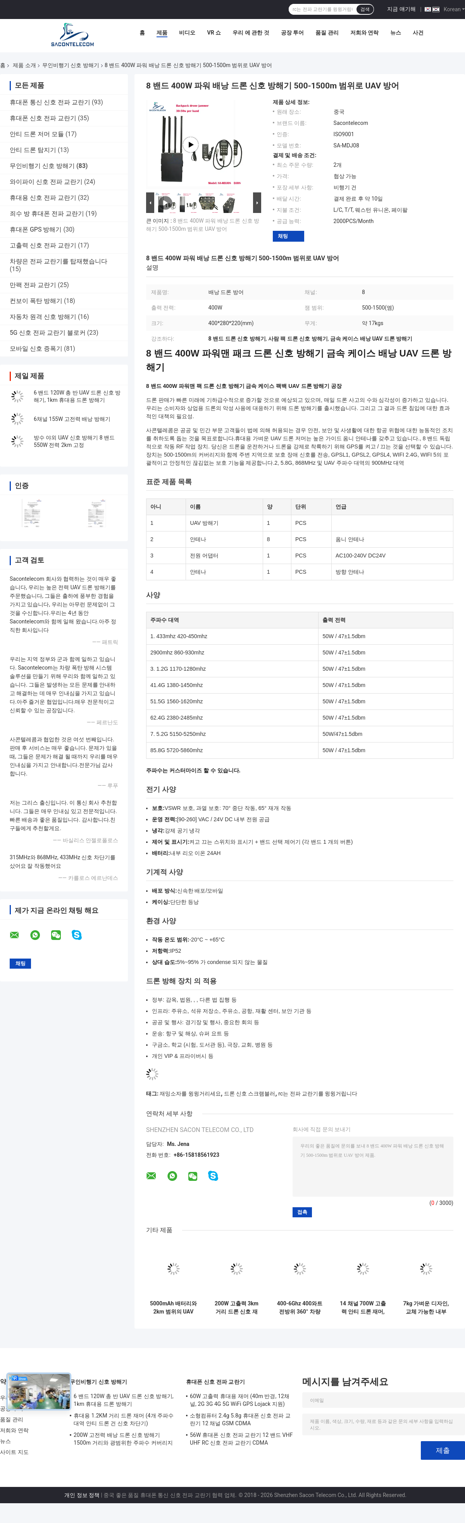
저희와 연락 (364, 32)
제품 (162, 32)
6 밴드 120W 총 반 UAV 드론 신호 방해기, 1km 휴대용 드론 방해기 (124, 1400)
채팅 (283, 236)
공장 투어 (292, 32)
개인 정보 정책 (82, 1495)
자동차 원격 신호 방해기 (43, 316)
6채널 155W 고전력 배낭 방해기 (72, 419)
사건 (418, 32)
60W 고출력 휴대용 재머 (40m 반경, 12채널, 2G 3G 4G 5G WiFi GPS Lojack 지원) (239, 1400)
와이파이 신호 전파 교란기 (46, 181)
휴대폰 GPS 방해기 (36, 229)
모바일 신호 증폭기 (36, 348)
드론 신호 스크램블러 (250, 1093)
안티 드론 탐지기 (33, 150)
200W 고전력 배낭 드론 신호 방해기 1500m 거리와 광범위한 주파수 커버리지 (123, 1439)
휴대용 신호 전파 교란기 (43, 197)
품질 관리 (326, 32)
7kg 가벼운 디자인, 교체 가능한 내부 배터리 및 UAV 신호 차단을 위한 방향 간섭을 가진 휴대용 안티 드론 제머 (426, 1307)
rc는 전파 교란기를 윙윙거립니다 (317, 1093)
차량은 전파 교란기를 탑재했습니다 (58, 261)
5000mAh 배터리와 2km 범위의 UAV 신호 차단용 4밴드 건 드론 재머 (173, 1307)
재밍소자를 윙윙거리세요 (190, 1093)
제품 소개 (24, 65)
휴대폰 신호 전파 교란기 (43, 118)
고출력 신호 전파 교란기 (43, 245)
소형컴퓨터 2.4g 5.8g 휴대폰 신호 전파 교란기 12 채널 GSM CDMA (240, 1419)
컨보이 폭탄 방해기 (36, 301)
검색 (365, 9)
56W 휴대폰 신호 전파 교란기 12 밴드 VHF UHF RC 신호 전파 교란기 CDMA (241, 1439)
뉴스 (395, 32)
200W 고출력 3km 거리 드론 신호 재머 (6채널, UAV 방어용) (236, 1307)
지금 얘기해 (401, 9)
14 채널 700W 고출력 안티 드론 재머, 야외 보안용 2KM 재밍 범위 (363, 1307)
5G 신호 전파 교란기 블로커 (48, 332)
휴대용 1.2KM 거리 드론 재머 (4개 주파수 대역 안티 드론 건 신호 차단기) (124, 1419)
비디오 (187, 32)
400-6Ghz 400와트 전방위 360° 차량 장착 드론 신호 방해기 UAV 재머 (300, 1307)
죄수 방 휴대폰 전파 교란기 (47, 213)
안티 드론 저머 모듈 (37, 134)
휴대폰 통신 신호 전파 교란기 (50, 102)
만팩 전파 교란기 (33, 285)
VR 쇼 (214, 32)
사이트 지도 (14, 1452)
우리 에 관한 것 (250, 32)
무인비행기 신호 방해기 (70, 65)
